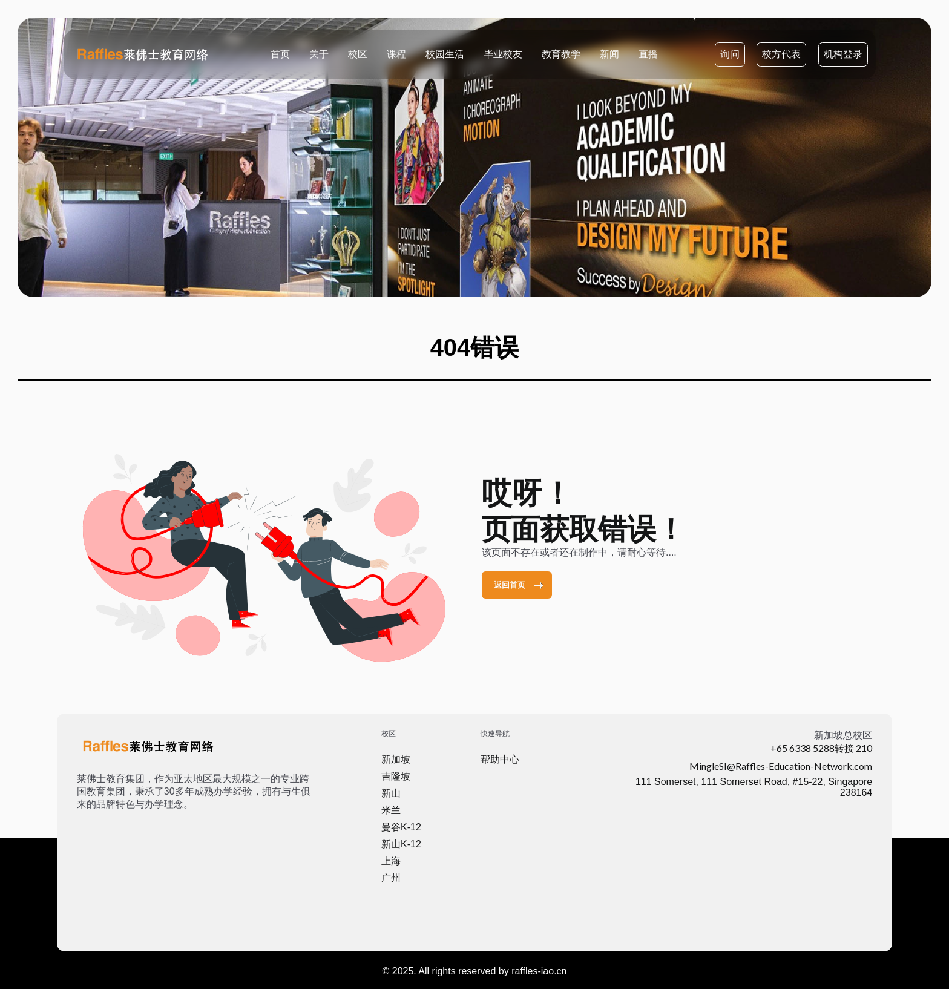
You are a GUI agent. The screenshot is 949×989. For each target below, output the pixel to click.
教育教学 (561, 53)
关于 (319, 53)
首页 (280, 53)
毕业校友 (503, 53)
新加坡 (395, 759)
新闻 (609, 53)
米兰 (391, 810)
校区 (357, 53)
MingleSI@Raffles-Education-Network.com (780, 766)
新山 (391, 793)
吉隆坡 (395, 776)
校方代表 (781, 54)
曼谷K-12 (401, 827)
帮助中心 (500, 759)
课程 (396, 53)
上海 (391, 861)
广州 (391, 878)
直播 (648, 53)
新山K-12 (401, 844)
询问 (730, 54)
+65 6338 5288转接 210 (821, 748)
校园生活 (444, 53)
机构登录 (843, 54)
